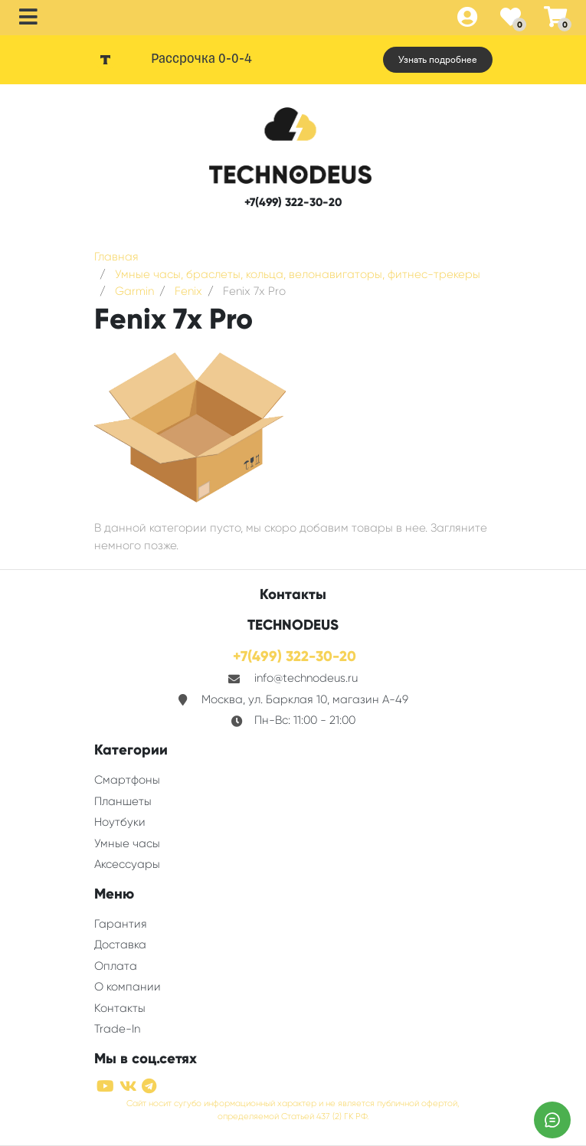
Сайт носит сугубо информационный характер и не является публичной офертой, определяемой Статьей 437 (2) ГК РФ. (293, 1110)
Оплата (115, 966)
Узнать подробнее (437, 59)
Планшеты (123, 801)
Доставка (120, 944)
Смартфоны (127, 780)
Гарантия (120, 924)
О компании (127, 987)
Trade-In (117, 1029)
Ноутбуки (120, 822)
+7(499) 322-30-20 (293, 202)
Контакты (120, 1008)
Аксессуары (127, 864)
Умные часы (127, 843)
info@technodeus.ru (306, 678)
